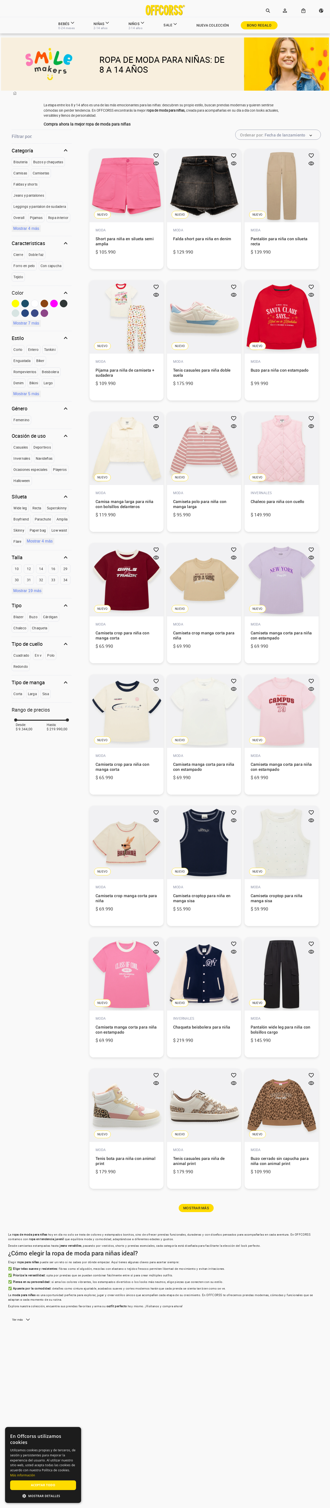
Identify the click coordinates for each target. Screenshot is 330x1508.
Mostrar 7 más (26, 323)
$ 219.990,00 (57, 729)
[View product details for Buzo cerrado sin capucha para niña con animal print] (282, 1129)
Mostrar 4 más (26, 228)
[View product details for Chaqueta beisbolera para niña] (204, 997)
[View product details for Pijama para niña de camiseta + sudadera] (126, 341)
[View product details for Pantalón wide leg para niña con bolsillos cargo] (282, 997)
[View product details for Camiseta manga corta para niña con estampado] (282, 603)
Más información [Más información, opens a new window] (22, 1475)
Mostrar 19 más (27, 591)
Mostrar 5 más (26, 394)
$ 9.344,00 (24, 729)
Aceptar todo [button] (43, 1485)
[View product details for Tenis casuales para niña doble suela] (204, 341)
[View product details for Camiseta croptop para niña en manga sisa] (204, 866)
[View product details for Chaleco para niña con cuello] (282, 472)
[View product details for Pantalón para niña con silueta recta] (282, 209)
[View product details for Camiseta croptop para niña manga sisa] (282, 866)
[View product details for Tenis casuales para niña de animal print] (204, 1129)
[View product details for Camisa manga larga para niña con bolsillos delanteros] (126, 472)
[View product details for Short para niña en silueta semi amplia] (126, 209)
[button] (268, 11)
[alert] (43, 1465)
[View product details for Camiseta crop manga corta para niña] (204, 603)
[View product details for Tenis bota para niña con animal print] (126, 1129)
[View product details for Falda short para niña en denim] (204, 209)
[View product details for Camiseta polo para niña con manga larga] (204, 472)
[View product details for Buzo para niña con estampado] (282, 341)
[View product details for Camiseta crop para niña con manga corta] (126, 603)
